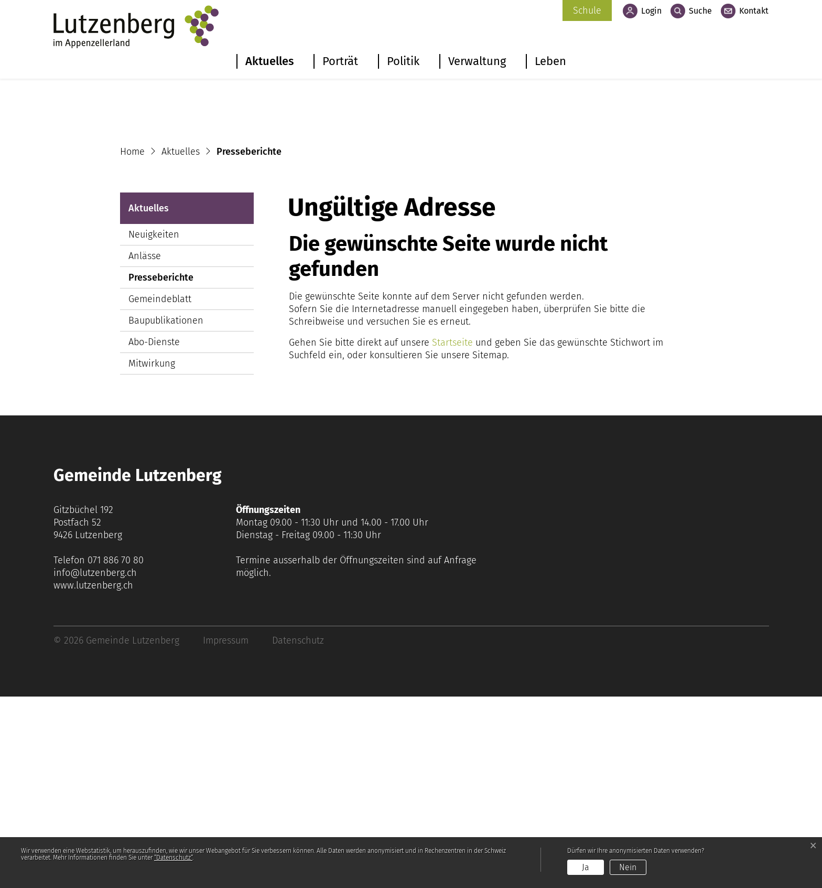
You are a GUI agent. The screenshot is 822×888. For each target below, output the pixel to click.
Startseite (452, 534)
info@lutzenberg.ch (95, 764)
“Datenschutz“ (173, 857)
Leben (550, 61)
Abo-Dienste (154, 533)
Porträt (340, 61)
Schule (587, 10)
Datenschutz (298, 832)
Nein (627, 867)
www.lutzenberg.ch (93, 777)
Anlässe (144, 447)
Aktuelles (269, 61)
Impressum (225, 832)
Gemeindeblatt (159, 490)
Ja (585, 867)
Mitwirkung (151, 555)
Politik (403, 61)
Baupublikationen (165, 512)
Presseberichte (160, 471)
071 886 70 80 (116, 751)
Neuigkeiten (153, 426)
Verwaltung (477, 61)
